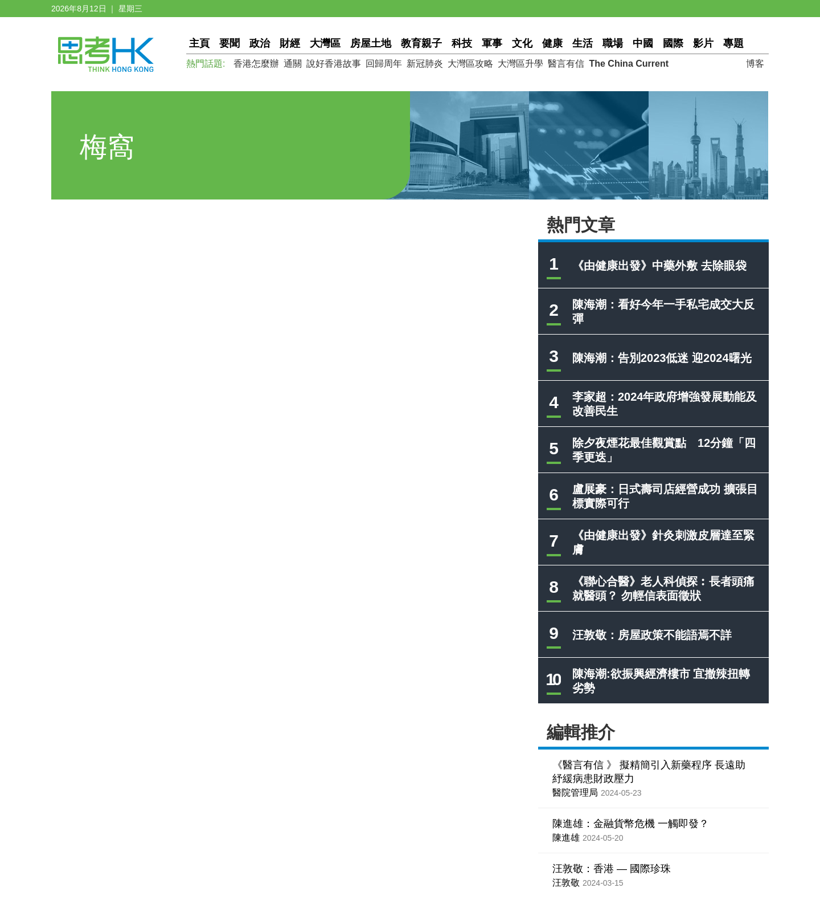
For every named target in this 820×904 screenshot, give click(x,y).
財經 (290, 43)
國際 (673, 43)
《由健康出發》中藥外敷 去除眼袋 (659, 265)
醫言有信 (566, 63)
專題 (733, 43)
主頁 (199, 43)
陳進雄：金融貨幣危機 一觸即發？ (630, 823)
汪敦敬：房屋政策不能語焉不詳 (652, 635)
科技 (462, 43)
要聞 (229, 43)
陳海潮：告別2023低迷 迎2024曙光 (662, 358)
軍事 (492, 43)
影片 (703, 43)
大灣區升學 (520, 63)
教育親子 (421, 43)
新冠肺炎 (425, 63)
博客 (755, 63)
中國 (643, 43)
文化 (522, 43)
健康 (552, 43)
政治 (259, 43)
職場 (612, 43)
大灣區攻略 (470, 63)
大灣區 (325, 43)
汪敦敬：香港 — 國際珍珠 (611, 868)
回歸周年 (384, 63)
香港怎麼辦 (256, 63)
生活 (582, 43)
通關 (293, 63)
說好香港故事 (333, 63)
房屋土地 (370, 43)
